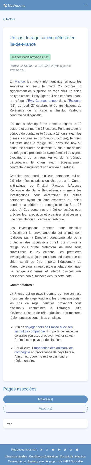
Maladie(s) (45, 399)
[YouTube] (53, 450)
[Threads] (71, 450)
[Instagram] (41, 450)
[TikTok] (65, 450)
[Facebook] (77, 450)
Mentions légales (16, 456)
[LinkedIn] (60, 450)
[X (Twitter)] (47, 450)
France (20, 81)
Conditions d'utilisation (43, 456)
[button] (86, 5)
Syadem (32, 461)
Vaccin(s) (45, 408)
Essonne (75, 100)
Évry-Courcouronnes (42, 100)
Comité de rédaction (73, 456)
